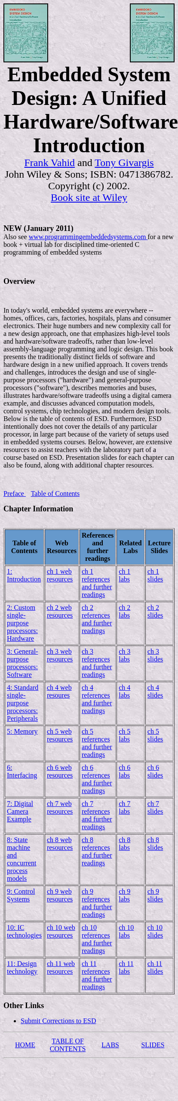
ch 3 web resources (60, 655)
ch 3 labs (124, 655)
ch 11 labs (126, 967)
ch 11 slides (155, 967)
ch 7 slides (155, 807)
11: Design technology (22, 967)
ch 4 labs (124, 691)
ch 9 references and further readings (97, 903)
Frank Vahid (50, 162)
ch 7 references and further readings (97, 815)
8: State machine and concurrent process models (21, 859)
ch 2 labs (124, 611)
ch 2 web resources (60, 611)
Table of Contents (55, 493)
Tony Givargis (124, 162)
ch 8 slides (155, 843)
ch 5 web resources (60, 735)
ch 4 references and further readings (97, 699)
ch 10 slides (155, 931)
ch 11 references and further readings (97, 975)
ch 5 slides (155, 735)
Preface (14, 493)
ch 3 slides (155, 655)
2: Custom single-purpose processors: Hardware (22, 623)
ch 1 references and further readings (97, 583)
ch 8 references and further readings (97, 851)
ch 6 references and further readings (97, 779)
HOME (25, 1045)
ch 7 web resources (60, 807)
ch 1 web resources (60, 575)
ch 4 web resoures (59, 691)
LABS (110, 1045)
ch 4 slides (155, 691)
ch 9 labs (124, 895)
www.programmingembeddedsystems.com (88, 236)
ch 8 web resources (60, 843)
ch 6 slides (155, 771)
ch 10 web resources (61, 931)
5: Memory (22, 731)
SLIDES (152, 1045)
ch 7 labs (124, 807)
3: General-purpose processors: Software (22, 663)
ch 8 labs (124, 843)
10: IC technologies (24, 931)
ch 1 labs (124, 575)
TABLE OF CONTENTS (68, 1044)
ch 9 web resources (60, 895)
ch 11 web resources (61, 967)
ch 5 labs (124, 735)
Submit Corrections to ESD (58, 1020)
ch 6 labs (124, 771)
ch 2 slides (155, 611)
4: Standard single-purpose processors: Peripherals (22, 703)
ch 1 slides (155, 575)
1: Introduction (24, 575)
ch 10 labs (126, 931)
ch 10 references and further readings (97, 939)
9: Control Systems (21, 895)
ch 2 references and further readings (97, 619)
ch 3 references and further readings (97, 663)
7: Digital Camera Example (20, 811)
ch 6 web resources (60, 771)
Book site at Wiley (89, 197)
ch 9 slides (155, 895)
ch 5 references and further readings (97, 743)
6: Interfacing (22, 771)
